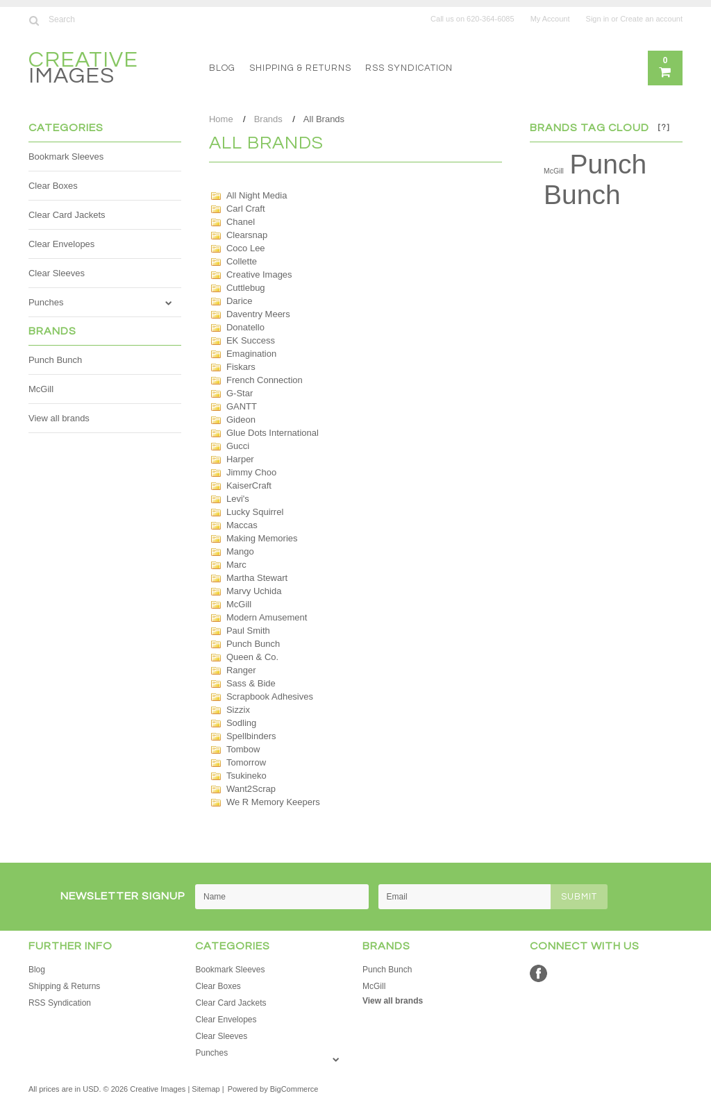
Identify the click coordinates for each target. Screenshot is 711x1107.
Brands (268, 119)
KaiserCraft (248, 485)
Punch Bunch (55, 360)
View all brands (59, 418)
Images (83, 69)
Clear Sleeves (56, 273)
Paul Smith (248, 630)
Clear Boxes (53, 185)
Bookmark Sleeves (65, 156)
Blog (222, 68)
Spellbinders (251, 736)
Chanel (240, 222)
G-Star (239, 393)
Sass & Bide (251, 683)
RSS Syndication (409, 68)
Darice (239, 301)
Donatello (245, 327)
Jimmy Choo (251, 472)
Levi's (237, 498)
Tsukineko (246, 775)
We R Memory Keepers (273, 802)
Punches (46, 302)
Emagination (251, 353)
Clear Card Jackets (67, 215)
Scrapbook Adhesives (269, 696)
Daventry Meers (258, 314)
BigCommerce (294, 1089)
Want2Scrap (251, 789)
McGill (40, 389)
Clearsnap (246, 235)
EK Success (250, 340)
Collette (241, 261)
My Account (550, 19)
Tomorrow (246, 762)
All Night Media (256, 195)
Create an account (651, 19)
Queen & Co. (252, 657)
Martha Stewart (256, 578)
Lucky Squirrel (254, 512)
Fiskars (241, 367)
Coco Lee (245, 248)
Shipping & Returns (300, 68)
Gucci (237, 446)
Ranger (241, 670)
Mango (240, 551)
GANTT (241, 406)
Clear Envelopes (61, 244)
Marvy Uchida (253, 591)
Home (221, 119)
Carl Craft (245, 208)
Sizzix (238, 709)
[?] (664, 127)
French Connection (264, 380)
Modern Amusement (266, 617)
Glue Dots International (272, 433)
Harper (240, 459)
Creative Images (259, 274)
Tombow (243, 749)
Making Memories (262, 538)
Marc (236, 564)
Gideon (241, 419)
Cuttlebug (245, 287)
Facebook (538, 973)
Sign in (598, 19)
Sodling (241, 723)
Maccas (242, 525)
